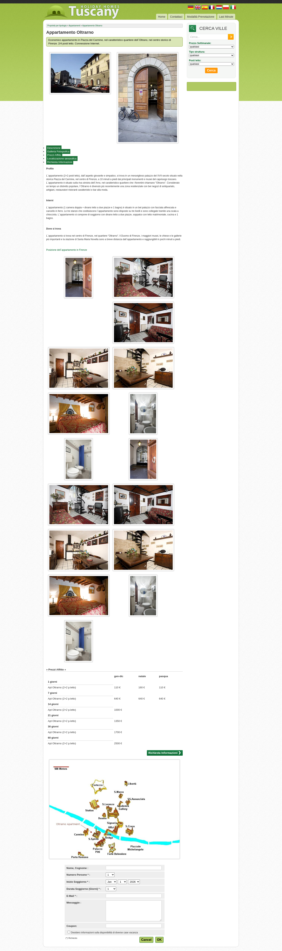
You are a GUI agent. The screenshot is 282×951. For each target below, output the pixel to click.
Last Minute (226, 16)
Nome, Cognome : (77, 868)
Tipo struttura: (197, 51)
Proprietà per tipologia (57, 26)
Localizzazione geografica (62, 158)
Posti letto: (195, 60)
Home (161, 16)
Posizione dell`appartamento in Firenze (66, 250)
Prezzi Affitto (54, 155)
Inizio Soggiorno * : (78, 881)
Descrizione (54, 147)
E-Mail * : (72, 895)
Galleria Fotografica (58, 151)
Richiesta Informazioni (59, 162)
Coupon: (72, 925)
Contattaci (176, 16)
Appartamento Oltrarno (92, 26)
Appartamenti (74, 26)
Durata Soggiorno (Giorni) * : (84, 888)
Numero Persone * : (78, 874)
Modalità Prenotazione (200, 16)
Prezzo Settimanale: (200, 43)
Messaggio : (74, 902)
